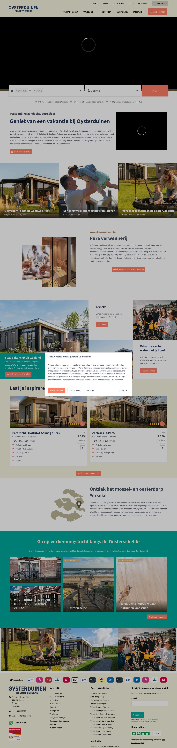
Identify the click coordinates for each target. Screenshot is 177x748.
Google (122, 376)
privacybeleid (112, 376)
